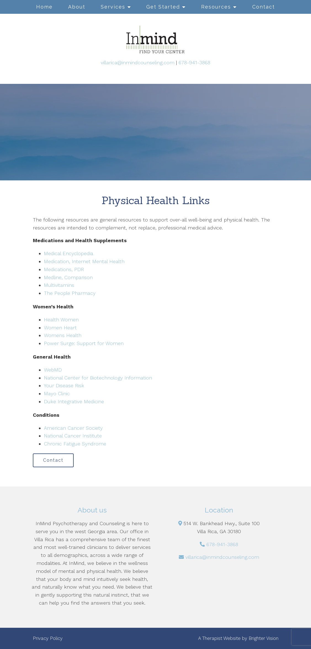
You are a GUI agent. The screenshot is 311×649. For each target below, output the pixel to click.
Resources (216, 7)
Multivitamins (59, 285)
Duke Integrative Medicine (74, 401)
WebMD (53, 370)
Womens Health (62, 335)
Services (113, 7)
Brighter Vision (263, 638)
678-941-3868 (194, 62)
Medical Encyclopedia (68, 253)
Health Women (61, 319)
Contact (263, 7)
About (76, 7)
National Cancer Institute (73, 436)
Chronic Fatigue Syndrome (75, 444)
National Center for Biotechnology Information (98, 378)
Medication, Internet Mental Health (84, 261)
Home (44, 7)
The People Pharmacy (69, 293)
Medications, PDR (64, 269)
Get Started (163, 7)
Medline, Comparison (68, 277)
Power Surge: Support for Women (84, 343)
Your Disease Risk (64, 385)
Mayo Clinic (57, 393)
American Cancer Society (73, 428)
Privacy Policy (48, 638)
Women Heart (60, 327)
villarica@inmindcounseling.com (137, 62)
